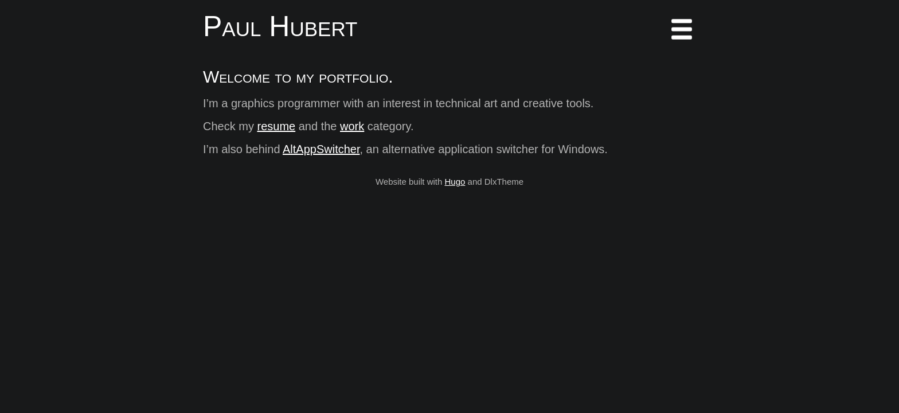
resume (276, 126)
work (352, 126)
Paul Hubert (280, 26)
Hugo (455, 181)
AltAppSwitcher (321, 149)
